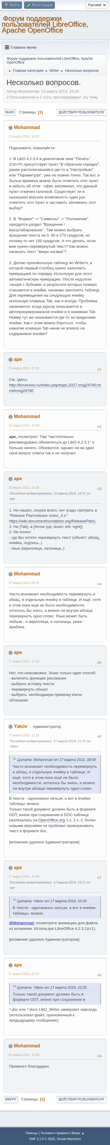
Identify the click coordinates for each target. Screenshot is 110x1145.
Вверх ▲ (78, 1133)
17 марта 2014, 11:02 (24, 661)
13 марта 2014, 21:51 (24, 368)
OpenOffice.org (51, 820)
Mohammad (27, 127)
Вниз (9, 112)
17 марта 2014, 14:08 (24, 876)
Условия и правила (55, 1133)
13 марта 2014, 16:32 (24, 136)
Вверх (10, 1099)
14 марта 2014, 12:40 (24, 425)
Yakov (20, 726)
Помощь (32, 1133)
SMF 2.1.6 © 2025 (42, 1139)
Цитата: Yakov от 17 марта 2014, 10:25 (52, 901)
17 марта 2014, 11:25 (24, 735)
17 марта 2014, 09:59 (24, 583)
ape (18, 359)
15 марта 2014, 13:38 (24, 487)
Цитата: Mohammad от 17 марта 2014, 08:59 (56, 760)
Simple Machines (69, 1139)
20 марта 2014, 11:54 (24, 1054)
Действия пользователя (81, 112)
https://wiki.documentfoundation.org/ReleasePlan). (52, 521)
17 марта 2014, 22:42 (24, 974)
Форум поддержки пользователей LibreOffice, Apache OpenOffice (45, 24)
